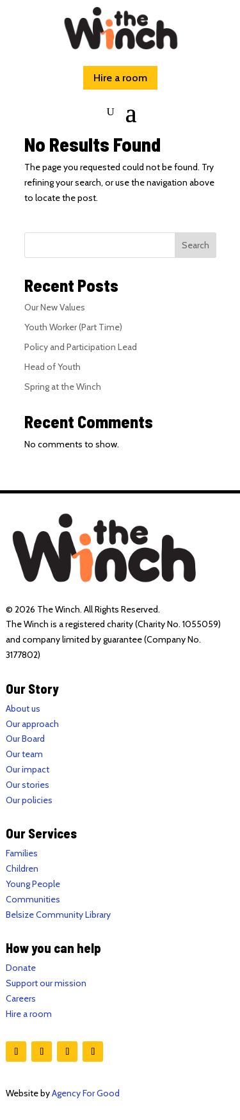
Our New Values (54, 307)
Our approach (32, 724)
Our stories (27, 784)
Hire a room (120, 78)
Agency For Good (86, 1093)
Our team (24, 754)
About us (23, 708)
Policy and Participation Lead (80, 347)
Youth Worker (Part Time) (73, 327)
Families (22, 853)
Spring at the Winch (62, 386)
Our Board (25, 738)
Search (195, 245)
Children (22, 868)
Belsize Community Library (58, 914)
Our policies (29, 800)
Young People (33, 884)
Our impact (27, 769)
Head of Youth (52, 366)
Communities (33, 899)
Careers (21, 998)
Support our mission (46, 983)
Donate (21, 967)
